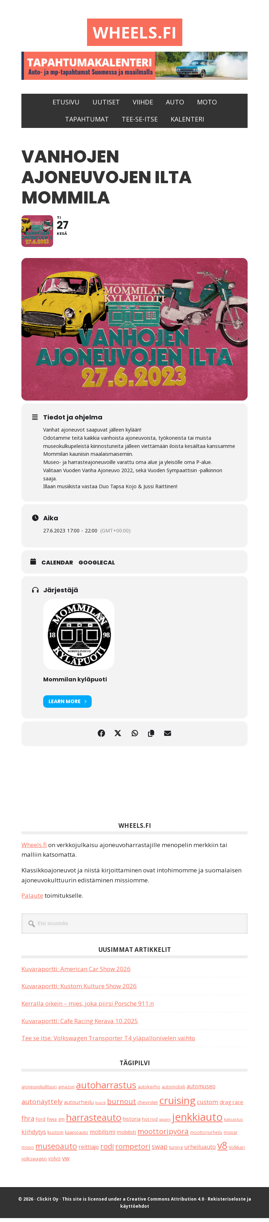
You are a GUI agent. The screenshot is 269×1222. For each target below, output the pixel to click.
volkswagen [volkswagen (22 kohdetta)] (34, 1162)
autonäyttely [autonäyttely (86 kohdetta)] (41, 1105)
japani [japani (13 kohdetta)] (165, 1122)
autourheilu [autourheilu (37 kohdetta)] (79, 1105)
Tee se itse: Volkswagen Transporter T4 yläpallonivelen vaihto (108, 1042)
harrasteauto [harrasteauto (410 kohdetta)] (93, 1120)
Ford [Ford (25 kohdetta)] (40, 1122)
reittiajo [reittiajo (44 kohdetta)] (88, 1151)
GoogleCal (96, 566)
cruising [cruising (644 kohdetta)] (177, 1104)
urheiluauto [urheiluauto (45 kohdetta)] (200, 1151)
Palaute (32, 899)
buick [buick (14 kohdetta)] (100, 1106)
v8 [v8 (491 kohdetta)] (222, 1149)
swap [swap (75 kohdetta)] (160, 1150)
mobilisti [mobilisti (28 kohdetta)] (126, 1136)
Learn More (67, 705)
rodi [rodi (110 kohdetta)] (107, 1150)
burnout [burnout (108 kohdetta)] (121, 1105)
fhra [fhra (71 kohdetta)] (27, 1122)
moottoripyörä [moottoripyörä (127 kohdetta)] (163, 1135)
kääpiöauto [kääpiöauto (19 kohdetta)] (76, 1136)
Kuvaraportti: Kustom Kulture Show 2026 (79, 990)
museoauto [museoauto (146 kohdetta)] (56, 1150)
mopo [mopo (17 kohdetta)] (27, 1151)
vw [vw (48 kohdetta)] (66, 1162)
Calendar (57, 566)
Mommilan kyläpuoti (75, 683)
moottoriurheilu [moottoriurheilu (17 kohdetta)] (206, 1136)
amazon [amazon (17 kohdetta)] (66, 1090)
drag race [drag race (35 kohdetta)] (231, 1105)
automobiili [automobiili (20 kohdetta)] (173, 1090)
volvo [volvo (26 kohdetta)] (54, 1162)
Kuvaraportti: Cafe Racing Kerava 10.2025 (79, 1024)
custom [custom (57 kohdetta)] (207, 1106)
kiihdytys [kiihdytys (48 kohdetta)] (33, 1136)
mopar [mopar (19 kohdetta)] (231, 1136)
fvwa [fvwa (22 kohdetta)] (52, 1122)
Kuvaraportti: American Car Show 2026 (76, 972)
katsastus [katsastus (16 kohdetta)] (233, 1122)
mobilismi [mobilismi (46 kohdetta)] (102, 1136)
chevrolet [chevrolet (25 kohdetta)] (147, 1106)
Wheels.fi (134, 32)
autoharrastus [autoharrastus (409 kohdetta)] (106, 1088)
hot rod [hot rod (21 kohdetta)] (150, 1122)
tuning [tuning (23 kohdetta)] (176, 1151)
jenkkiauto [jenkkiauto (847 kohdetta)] (197, 1120)
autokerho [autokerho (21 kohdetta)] (149, 1090)
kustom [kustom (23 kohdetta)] (55, 1136)
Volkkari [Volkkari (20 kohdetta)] (237, 1151)
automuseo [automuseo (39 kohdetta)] (201, 1090)
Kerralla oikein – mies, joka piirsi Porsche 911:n (87, 1007)
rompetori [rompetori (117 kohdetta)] (132, 1150)
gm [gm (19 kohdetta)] (61, 1123)
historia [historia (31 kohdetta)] (132, 1122)
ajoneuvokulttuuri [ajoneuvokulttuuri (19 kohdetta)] (39, 1090)
